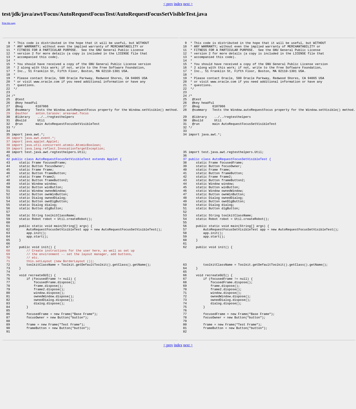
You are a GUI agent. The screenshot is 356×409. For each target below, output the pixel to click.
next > (188, 4)
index (178, 4)
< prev (168, 4)
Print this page (8, 23)
